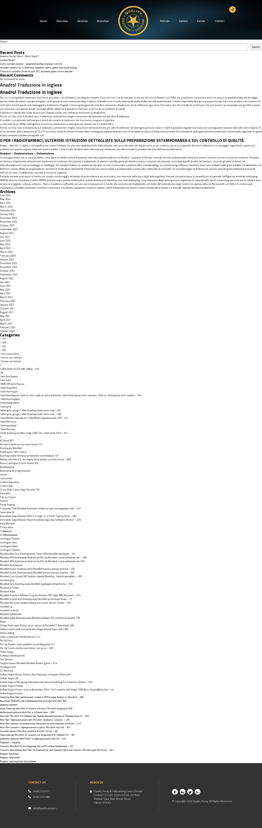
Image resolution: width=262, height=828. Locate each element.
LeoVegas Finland (9, 538)
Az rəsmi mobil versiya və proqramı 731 (21, 444)
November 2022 (8, 267)
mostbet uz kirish (9, 610)
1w (1, 372)
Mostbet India (7, 591)
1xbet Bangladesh (9, 403)
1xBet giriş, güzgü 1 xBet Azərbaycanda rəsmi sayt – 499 (30, 414)
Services (82, 21)
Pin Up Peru (6, 640)
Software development (12, 655)
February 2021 (7, 327)
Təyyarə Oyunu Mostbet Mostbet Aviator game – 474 (28, 663)
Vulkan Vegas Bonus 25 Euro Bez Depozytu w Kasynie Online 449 (35, 674)
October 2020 (7, 331)
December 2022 (8, 263)
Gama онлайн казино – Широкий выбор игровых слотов (31, 64)
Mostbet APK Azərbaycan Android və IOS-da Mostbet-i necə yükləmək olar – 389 (43, 557)
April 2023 (5, 248)
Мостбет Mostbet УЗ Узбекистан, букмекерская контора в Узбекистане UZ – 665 (44, 716)
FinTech (4, 501)
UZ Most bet (6, 671)
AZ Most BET (7, 440)
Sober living (6, 652)
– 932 (3, 346)
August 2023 (7, 233)
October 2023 (7, 225)
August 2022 (7, 278)
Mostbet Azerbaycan (11, 565)
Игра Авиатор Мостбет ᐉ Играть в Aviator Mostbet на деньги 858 (36, 708)
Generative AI (7, 512)
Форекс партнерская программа (18, 761)
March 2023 (6, 252)
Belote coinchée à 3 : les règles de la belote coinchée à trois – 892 (35, 459)
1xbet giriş (5, 406)
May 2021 (5, 316)
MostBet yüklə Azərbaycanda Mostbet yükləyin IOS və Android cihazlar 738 (40, 618)
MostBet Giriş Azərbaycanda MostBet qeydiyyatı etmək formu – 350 (36, 584)
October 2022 (7, 271)
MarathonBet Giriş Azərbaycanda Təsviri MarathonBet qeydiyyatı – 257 (38, 554)
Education (5, 493)
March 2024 (6, 206)
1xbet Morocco (8, 422)
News (3, 621)
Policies (164, 21)
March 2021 (6, 323)
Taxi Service (6, 659)
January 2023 (7, 259)
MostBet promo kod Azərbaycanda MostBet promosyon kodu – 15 (36, 599)
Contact (219, 21)
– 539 (3, 342)
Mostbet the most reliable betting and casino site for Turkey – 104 (35, 603)
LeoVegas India (8, 542)
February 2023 (7, 256)
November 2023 (8, 222)
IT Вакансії (6, 531)
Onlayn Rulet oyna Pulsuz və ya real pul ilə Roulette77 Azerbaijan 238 (37, 625)
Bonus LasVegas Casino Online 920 (19, 463)
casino (3, 474)
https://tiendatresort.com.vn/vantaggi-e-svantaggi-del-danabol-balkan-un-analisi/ (45, 165)
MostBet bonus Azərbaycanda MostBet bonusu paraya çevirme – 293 (37, 569)
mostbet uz (6, 606)
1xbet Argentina (8, 388)
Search (4, 41)
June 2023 (5, 240)
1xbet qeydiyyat (8, 425)
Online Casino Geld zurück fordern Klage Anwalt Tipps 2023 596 (34, 629)
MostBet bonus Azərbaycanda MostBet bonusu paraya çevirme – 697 (37, 572)
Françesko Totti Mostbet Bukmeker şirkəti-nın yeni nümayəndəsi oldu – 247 (40, 508)
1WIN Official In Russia (12, 384)
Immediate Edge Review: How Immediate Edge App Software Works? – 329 (40, 520)
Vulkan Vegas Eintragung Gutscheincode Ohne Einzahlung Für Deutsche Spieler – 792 (46, 682)
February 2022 (7, 301)
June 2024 (5, 195)
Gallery (183, 21)
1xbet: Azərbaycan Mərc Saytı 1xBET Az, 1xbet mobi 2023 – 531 (34, 433)
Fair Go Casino (8, 497)
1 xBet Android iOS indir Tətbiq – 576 (19, 369)
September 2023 (9, 229)
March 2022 (6, 297)
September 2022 (9, 274)
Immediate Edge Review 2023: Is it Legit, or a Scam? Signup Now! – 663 (38, 516)
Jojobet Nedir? (7, 60)
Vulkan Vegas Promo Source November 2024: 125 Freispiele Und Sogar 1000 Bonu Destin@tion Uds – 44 (57, 689)
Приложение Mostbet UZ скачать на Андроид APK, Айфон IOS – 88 (37, 735)
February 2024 (7, 210)
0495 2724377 (41, 791)
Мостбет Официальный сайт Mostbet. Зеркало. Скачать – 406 (35, 720)
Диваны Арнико (9, 705)
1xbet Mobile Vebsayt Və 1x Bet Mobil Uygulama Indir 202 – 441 (34, 418)
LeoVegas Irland (9, 546)
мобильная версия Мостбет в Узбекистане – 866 (27, 712)
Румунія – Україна (10, 742)
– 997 (3, 350)
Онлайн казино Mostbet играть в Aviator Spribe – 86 (29, 731)
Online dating (7, 633)
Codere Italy (6, 486)
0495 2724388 (41, 797)
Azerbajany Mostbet (11, 448)
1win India (5, 380)
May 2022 (5, 289)
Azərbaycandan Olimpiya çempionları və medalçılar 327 (29, 455)
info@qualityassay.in (44, 808)
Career (201, 21)
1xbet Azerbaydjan (10, 399)
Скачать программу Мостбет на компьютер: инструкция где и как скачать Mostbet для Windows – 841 (57, 750)
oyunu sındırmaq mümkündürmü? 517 (20, 637)
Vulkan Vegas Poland (11, 686)
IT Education (6, 527)
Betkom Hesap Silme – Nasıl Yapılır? (19, 56)
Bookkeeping (7, 467)
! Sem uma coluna (9, 354)
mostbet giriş (7, 580)
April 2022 (5, 293)
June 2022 (5, 286)
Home (43, 21)
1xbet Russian (7, 429)
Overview (62, 21)
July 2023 (5, 237)
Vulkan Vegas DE (9, 678)
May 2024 (5, 199)
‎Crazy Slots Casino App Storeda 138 (19, 489)
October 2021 (7, 308)
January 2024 (7, 214)
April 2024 (5, 203)
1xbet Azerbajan (8, 391)
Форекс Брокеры (9, 754)
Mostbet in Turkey (9, 588)
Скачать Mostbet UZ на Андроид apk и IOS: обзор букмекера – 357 (37, 746)
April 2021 (5, 320)
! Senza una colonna (11, 357)
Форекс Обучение (10, 757)
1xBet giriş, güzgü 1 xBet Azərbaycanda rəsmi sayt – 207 (30, 410)
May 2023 (5, 244)
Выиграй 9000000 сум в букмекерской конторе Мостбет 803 (33, 701)
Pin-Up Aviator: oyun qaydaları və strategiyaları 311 (27, 644)
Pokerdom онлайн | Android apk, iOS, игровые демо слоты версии (36, 71)
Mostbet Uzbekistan (11, 614)
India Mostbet (7, 523)
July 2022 (5, 282)
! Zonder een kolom (10, 361)
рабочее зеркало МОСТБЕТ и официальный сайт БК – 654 (33, 738)
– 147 (3, 339)
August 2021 (7, 312)
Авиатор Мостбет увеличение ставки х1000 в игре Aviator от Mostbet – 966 (42, 697)
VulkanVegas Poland (11, 693)
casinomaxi (6, 478)
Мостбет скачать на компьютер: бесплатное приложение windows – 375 (40, 723)
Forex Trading (7, 505)
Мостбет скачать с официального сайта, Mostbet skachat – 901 (35, 727)
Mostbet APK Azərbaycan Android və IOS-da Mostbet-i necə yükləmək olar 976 (42, 561)
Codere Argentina (9, 482)
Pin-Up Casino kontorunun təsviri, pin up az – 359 (26, 648)
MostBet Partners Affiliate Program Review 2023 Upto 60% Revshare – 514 (40, 595)
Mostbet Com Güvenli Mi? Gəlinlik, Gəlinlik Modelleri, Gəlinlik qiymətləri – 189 (40, 576)
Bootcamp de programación (15, 471)
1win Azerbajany (9, 376)
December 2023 (8, 218)
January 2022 (7, 305)
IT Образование (9, 535)
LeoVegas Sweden (10, 550)
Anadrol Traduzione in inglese (31, 84)
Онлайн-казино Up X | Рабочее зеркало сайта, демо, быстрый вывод (38, 67)
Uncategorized (8, 667)
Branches (103, 21)
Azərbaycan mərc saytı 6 (13, 452)
